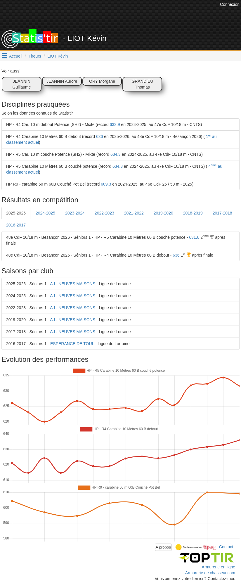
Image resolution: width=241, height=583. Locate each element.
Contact (226, 546)
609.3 (106, 184)
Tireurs (35, 56)
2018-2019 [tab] (193, 213)
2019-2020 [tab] (163, 213)
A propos (163, 547)
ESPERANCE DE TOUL (72, 343)
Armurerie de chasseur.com (210, 572)
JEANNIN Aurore (61, 81)
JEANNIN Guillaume (21, 84)
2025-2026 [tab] (16, 213)
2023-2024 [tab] (75, 213)
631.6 (194, 237)
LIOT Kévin (58, 56)
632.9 (115, 124)
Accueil (15, 56)
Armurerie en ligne (218, 567)
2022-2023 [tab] (104, 213)
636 (99, 136)
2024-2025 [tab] (45, 213)
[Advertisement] (112, 14)
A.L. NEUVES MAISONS (72, 283)
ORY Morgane (102, 81)
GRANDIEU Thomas (142, 84)
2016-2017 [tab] (16, 225)
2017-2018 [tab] (222, 213)
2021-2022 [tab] (134, 213)
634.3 (115, 154)
